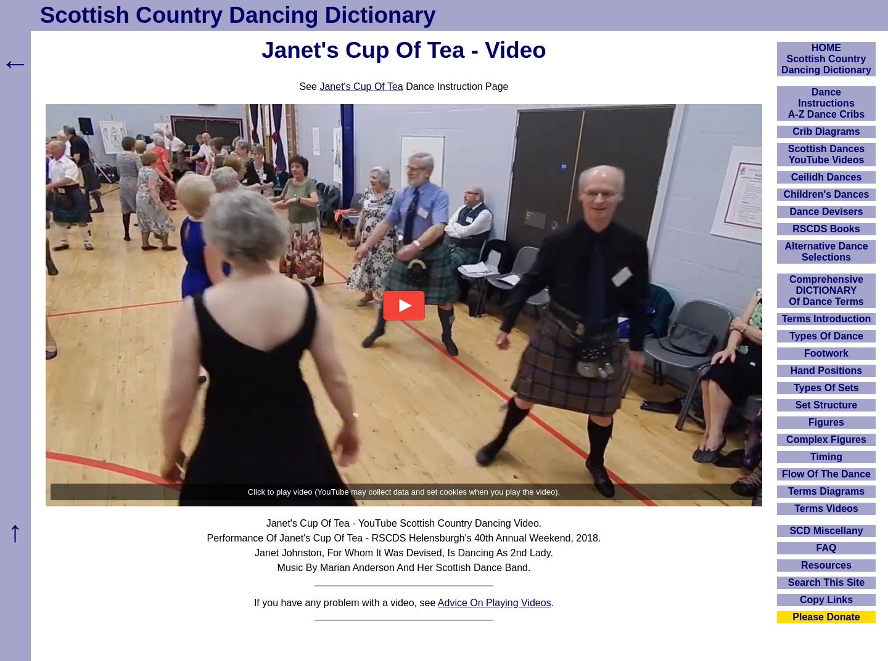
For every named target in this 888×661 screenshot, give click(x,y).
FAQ (826, 548)
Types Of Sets (826, 388)
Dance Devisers (826, 211)
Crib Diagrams (826, 131)
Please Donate (826, 617)
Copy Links (826, 599)
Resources (826, 565)
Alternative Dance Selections (826, 251)
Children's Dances (827, 194)
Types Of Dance (826, 336)
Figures (826, 422)
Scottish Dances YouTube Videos (826, 154)
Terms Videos (826, 508)
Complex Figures (826, 439)
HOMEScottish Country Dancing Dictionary (826, 59)
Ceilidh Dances (826, 177)
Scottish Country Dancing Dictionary (238, 15)
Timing (826, 457)
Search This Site (826, 582)
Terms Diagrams (826, 491)
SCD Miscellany (826, 530)
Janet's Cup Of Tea (361, 86)
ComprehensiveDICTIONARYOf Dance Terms (826, 290)
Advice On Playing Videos (494, 603)
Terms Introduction (826, 319)
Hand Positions (826, 370)
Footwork (826, 353)
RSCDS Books (826, 229)
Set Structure (826, 405)
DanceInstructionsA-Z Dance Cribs (826, 103)
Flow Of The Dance (826, 474)
